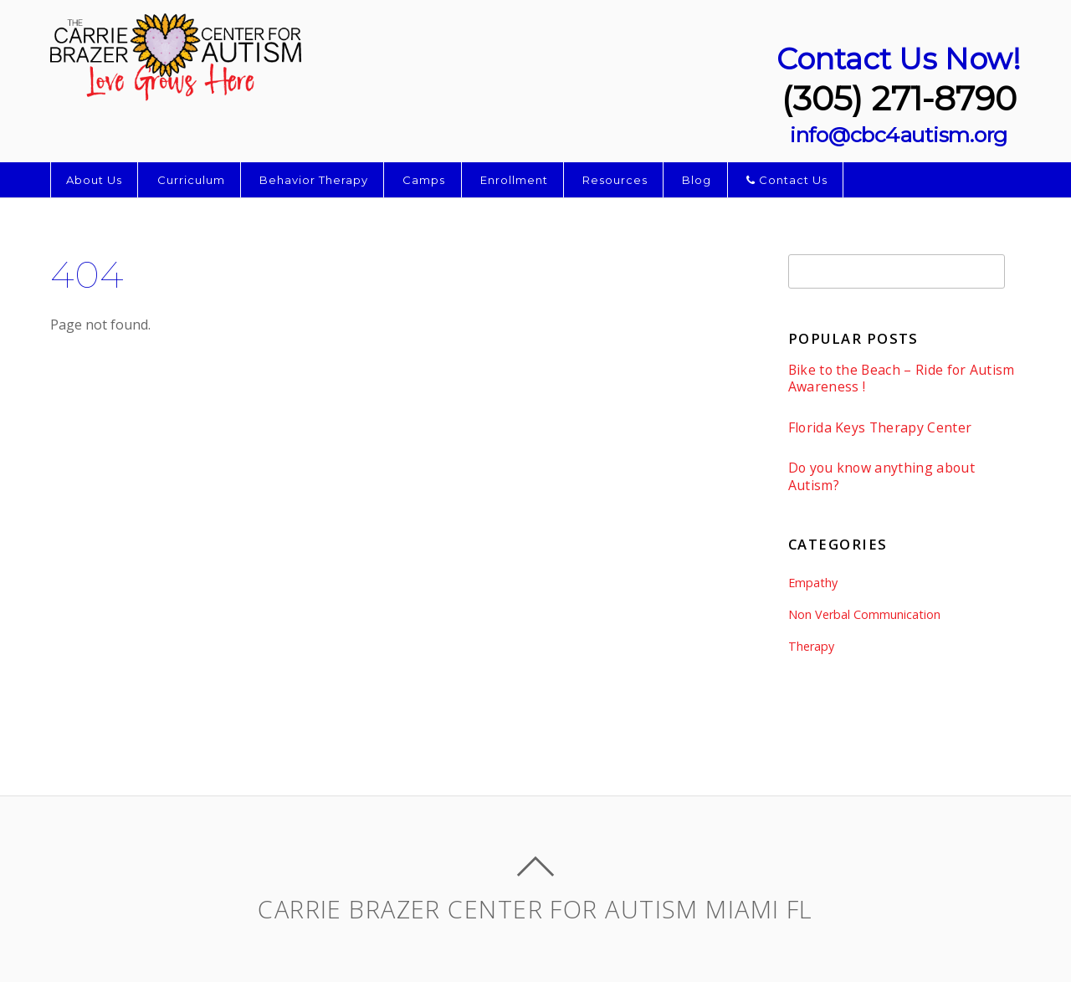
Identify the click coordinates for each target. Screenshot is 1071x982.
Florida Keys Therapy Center (880, 428)
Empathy (813, 583)
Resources (615, 180)
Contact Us (787, 180)
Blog (696, 180)
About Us (94, 180)
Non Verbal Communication (864, 614)
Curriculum (191, 180)
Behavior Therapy (313, 180)
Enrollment (514, 180)
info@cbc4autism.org (898, 134)
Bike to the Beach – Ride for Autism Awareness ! (901, 378)
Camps (423, 180)
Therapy (811, 646)
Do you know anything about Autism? (881, 476)
